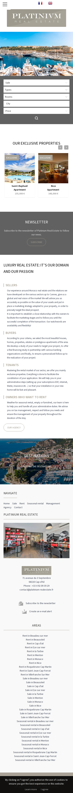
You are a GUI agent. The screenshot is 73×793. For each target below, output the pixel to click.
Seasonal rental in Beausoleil (35, 725)
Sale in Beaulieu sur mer (35, 678)
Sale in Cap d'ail (35, 686)
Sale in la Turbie (35, 694)
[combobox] (36, 104)
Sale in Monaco (35, 701)
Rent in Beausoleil (35, 639)
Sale (14, 503)
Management (53, 503)
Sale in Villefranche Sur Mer (35, 717)
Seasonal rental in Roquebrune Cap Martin (35, 752)
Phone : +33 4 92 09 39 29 (36, 585)
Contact (18, 507)
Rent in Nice (35, 662)
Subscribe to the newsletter (41, 603)
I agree (44, 789)
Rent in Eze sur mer (35, 647)
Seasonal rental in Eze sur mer (35, 732)
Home (7, 503)
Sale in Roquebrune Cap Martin (35, 709)
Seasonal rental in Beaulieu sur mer (35, 721)
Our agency (14, 427)
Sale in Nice (35, 705)
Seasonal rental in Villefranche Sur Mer (35, 760)
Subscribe (36, 242)
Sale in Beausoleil (35, 682)
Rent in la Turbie (35, 651)
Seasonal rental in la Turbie (35, 736)
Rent (22, 503)
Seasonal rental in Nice (35, 748)
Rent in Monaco (35, 659)
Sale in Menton (35, 697)
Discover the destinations (37, 466)
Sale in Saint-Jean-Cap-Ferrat (35, 713)
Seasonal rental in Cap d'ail (35, 728)
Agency (7, 507)
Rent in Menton (35, 655)
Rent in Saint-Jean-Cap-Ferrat (35, 670)
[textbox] (37, 103)
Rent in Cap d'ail (35, 643)
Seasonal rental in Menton (35, 740)
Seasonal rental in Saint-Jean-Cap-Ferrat (35, 756)
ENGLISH (50, 3)
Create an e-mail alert (40, 611)
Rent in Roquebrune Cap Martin (35, 666)
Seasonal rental (35, 503)
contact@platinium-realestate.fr (36, 589)
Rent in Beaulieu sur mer (35, 635)
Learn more (31, 789)
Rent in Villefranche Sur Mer (35, 674)
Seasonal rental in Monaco (35, 744)
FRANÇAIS (40, 3)
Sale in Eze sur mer (35, 690)
